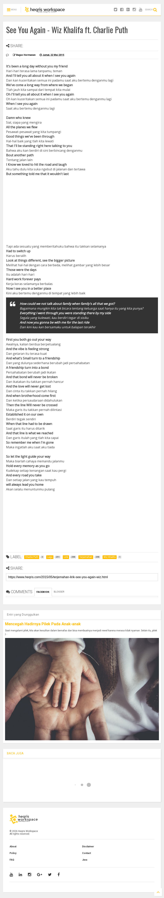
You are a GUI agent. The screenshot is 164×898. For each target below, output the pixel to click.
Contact (86, 853)
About (13, 846)
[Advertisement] (82, 205)
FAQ (12, 859)
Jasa (84, 859)
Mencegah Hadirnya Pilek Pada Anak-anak (43, 624)
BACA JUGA (15, 753)
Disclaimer (88, 846)
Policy (13, 853)
